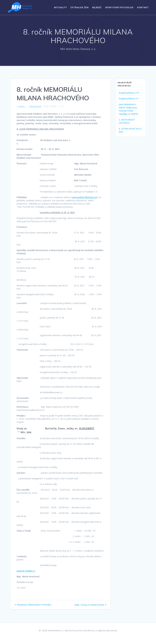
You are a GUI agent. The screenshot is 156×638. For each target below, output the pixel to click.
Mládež (96, 7)
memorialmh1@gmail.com (84, 197)
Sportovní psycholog (119, 7)
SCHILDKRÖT (87, 428)
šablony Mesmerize (107, 630)
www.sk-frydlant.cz (26, 570)
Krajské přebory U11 (129, 98)
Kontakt (143, 7)
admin (22, 106)
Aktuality (60, 7)
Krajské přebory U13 (129, 92)
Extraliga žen (80, 7)
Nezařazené (35, 106)
